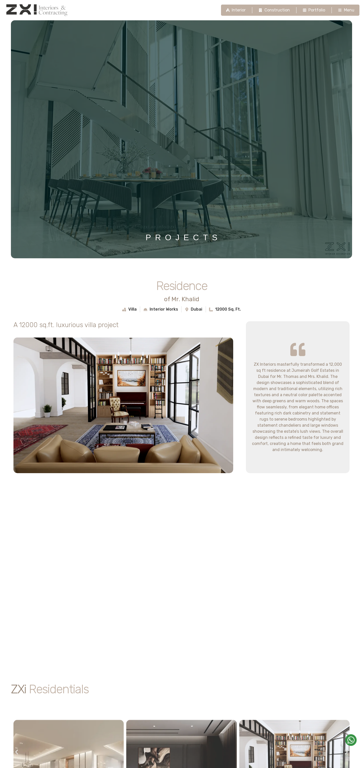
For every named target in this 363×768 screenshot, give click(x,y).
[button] (16, 752)
